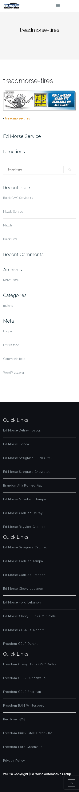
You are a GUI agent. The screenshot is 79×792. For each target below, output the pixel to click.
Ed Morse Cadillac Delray (23, 513)
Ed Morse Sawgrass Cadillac (25, 547)
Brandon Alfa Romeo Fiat (22, 485)
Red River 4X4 (14, 719)
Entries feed (11, 345)
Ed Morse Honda (16, 444)
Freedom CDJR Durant (20, 643)
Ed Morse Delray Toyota (22, 430)
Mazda (7, 225)
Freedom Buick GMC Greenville (27, 733)
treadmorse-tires (17, 118)
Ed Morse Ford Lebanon (22, 602)
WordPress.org (13, 372)
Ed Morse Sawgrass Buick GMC (27, 458)
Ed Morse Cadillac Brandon (24, 575)
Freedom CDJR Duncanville (24, 678)
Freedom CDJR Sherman (22, 692)
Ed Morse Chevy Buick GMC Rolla (29, 616)
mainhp (8, 305)
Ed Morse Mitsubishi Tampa (24, 499)
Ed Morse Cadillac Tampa (23, 561)
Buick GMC (10, 239)
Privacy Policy (14, 760)
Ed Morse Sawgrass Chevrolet (26, 471)
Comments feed (14, 359)
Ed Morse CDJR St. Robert (23, 630)
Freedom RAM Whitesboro (23, 705)
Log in (7, 331)
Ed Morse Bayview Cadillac (24, 526)
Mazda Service (13, 211)
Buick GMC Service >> (18, 198)
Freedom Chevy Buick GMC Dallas (29, 664)
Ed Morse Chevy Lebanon (23, 588)
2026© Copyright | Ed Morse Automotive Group (37, 774)
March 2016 (11, 280)
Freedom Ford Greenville (23, 747)
